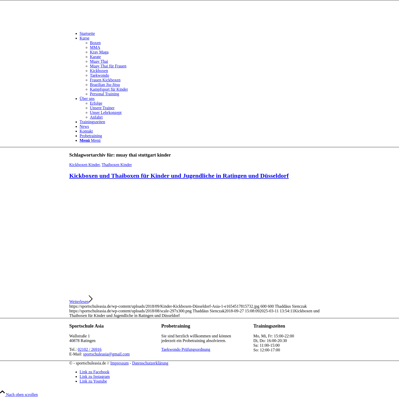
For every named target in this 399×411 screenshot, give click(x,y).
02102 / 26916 (89, 349)
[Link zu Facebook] (95, 372)
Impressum (119, 363)
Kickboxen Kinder (84, 164)
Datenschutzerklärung (150, 363)
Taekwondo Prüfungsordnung (185, 349)
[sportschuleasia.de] (108, 24)
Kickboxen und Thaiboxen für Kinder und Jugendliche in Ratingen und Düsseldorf (179, 175)
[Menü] (90, 140)
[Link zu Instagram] (95, 376)
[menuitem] (205, 33)
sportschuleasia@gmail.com (106, 354)
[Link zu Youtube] (93, 381)
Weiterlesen (81, 301)
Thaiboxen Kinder (117, 164)
